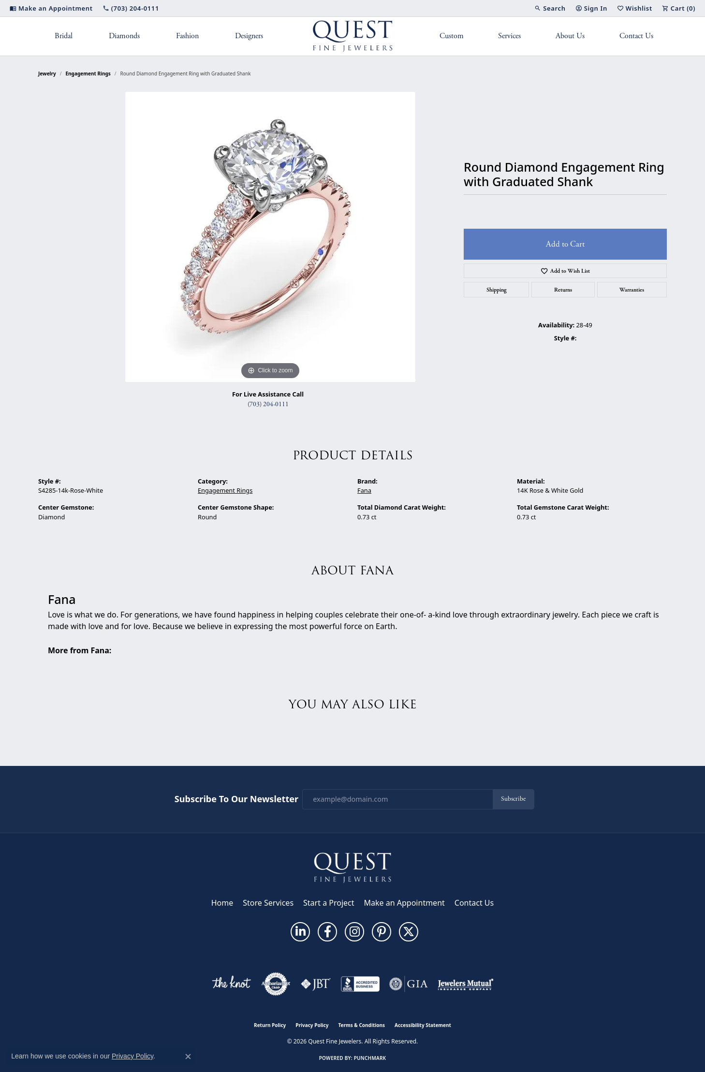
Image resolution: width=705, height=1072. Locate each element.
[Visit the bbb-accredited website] (360, 984)
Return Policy (270, 1025)
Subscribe (513, 799)
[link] (51, 8)
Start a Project (328, 902)
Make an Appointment (404, 902)
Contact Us (636, 36)
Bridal (64, 36)
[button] (549, 8)
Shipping (496, 289)
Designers (249, 36)
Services (509, 36)
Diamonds (124, 36)
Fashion (187, 36)
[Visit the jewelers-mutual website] (465, 984)
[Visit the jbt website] (315, 984)
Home (222, 902)
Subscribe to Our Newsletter (236, 799)
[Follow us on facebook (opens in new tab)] (327, 931)
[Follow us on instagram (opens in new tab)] (354, 931)
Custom (452, 36)
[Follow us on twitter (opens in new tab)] (408, 931)
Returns (563, 289)
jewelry (47, 73)
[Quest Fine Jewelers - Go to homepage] (352, 867)
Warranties (631, 289)
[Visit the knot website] (231, 984)
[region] (270, 237)
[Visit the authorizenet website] (276, 984)
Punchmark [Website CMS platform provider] (370, 1058)
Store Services (268, 902)
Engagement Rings (88, 73)
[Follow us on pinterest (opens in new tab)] (381, 931)
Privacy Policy (311, 1025)
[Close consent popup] (188, 1056)
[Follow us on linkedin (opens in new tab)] (300, 931)
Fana (364, 490)
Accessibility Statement (423, 1025)
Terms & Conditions (361, 1025)
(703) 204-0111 (268, 404)
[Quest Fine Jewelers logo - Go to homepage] (353, 36)
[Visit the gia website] (408, 984)
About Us (570, 36)
